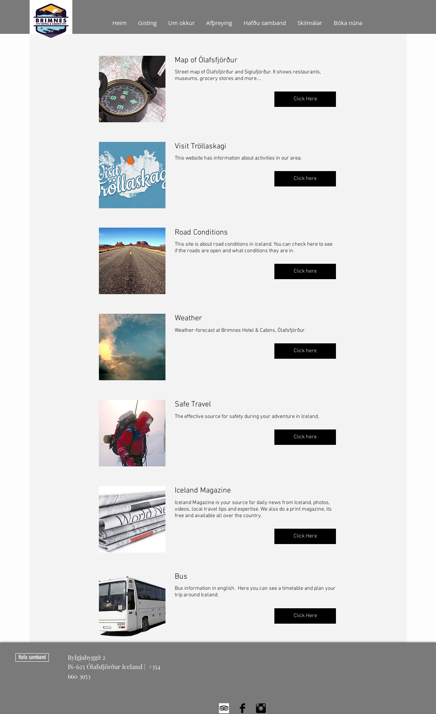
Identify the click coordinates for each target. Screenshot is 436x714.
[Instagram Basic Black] (261, 708)
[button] (305, 99)
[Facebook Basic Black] (242, 708)
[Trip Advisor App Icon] (224, 708)
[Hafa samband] (32, 657)
